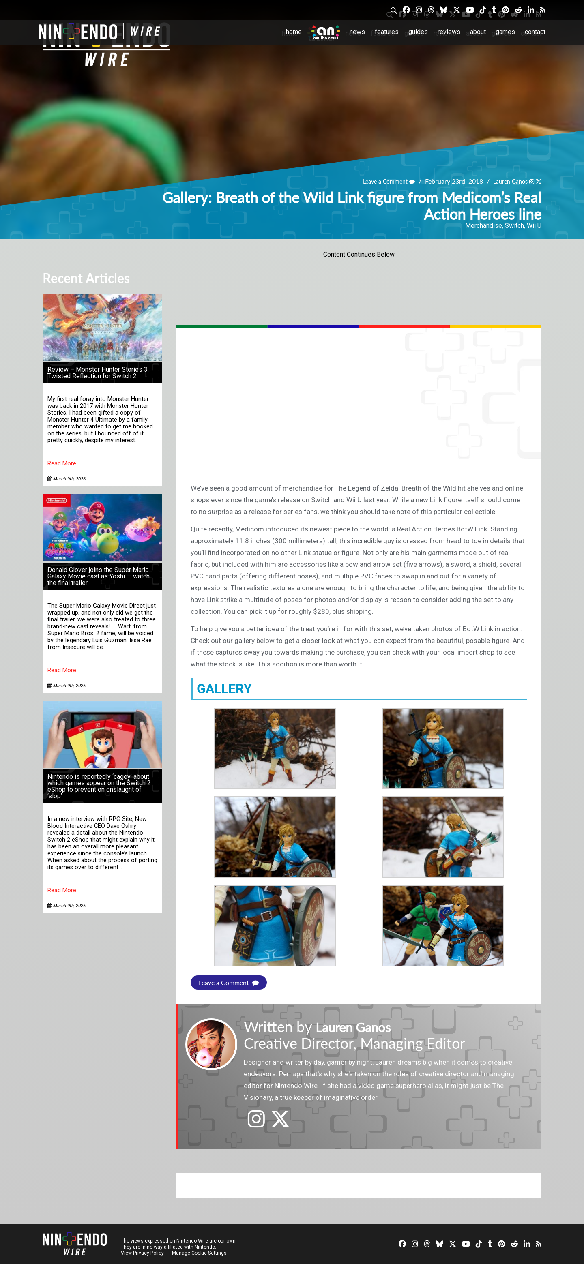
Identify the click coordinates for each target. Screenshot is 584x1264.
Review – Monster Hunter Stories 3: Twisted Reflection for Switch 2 (98, 373)
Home (294, 32)
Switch (514, 225)
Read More (61, 463)
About (478, 32)
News (357, 32)
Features (387, 32)
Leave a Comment (379, 181)
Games (505, 32)
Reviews (449, 32)
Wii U (534, 225)
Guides (418, 32)
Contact (535, 32)
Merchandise (483, 225)
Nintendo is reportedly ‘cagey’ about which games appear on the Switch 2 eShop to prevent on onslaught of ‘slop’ (99, 786)
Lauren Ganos (506, 181)
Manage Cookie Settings (200, 1252)
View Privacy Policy (142, 1252)
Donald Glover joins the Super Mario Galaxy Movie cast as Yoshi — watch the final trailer (98, 576)
